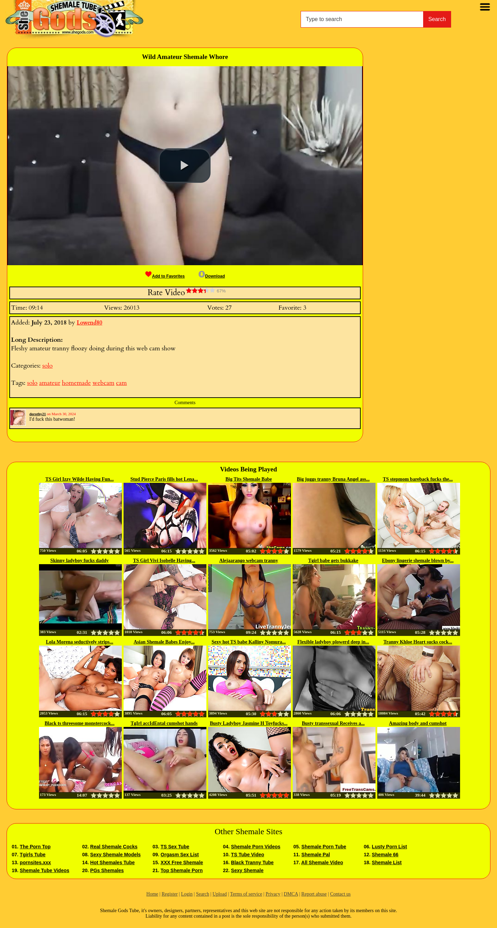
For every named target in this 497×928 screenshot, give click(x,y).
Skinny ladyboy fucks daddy (79, 560)
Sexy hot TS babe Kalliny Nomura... (249, 642)
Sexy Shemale (247, 870)
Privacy (272, 894)
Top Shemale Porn (181, 870)
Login (187, 894)
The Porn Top (35, 846)
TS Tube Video (247, 854)
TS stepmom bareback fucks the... (417, 479)
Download (211, 276)
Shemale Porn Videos (255, 846)
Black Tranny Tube (252, 862)
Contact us (340, 894)
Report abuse (314, 894)
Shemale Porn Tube (323, 846)
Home (152, 894)
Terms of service (246, 894)
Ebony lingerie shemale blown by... (418, 560)
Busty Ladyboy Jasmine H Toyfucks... (249, 723)
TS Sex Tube (174, 846)
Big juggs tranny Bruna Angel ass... (333, 479)
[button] (185, 165)
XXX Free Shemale (181, 862)
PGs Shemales (107, 870)
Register (170, 894)
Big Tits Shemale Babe (248, 479)
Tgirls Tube (32, 854)
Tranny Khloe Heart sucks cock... (417, 642)
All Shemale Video (322, 862)
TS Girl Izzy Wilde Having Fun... (80, 479)
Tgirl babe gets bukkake (333, 560)
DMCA (291, 894)
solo (47, 365)
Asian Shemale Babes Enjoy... (164, 642)
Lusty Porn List (389, 846)
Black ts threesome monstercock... (79, 723)
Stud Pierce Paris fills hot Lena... (164, 479)
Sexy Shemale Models (115, 854)
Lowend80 (89, 323)
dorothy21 (37, 414)
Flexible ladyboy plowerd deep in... (333, 642)
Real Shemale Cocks (113, 846)
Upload (220, 894)
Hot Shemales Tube (112, 862)
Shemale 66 (385, 854)
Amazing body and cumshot (418, 723)
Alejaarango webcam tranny (248, 560)
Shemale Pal (315, 854)
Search (437, 19)
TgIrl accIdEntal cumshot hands (163, 723)
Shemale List (386, 862)
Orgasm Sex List (179, 854)
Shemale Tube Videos (44, 870)
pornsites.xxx (35, 862)
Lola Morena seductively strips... (79, 642)
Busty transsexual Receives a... (333, 723)
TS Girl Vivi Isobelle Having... (164, 560)
